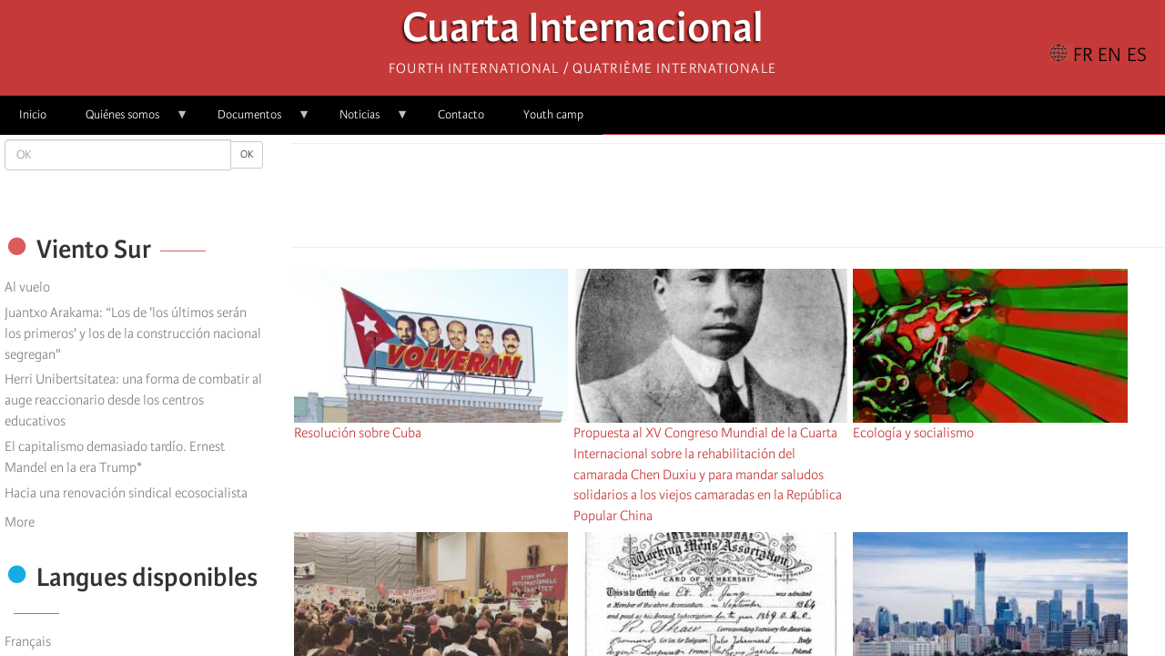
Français (28, 641)
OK (246, 154)
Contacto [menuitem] (461, 114)
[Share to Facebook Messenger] (728, 200)
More (20, 522)
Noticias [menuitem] (364, 121)
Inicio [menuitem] (32, 114)
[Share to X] (703, 200)
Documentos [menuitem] (254, 121)
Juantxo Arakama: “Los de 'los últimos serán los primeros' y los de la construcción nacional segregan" (133, 333)
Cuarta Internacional (583, 32)
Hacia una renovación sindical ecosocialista (126, 493)
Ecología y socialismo (913, 433)
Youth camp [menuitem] (553, 114)
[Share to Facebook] (677, 200)
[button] (779, 200)
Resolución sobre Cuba (357, 433)
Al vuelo (27, 287)
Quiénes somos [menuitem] (127, 121)
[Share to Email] (754, 200)
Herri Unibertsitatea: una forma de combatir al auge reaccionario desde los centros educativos (133, 400)
